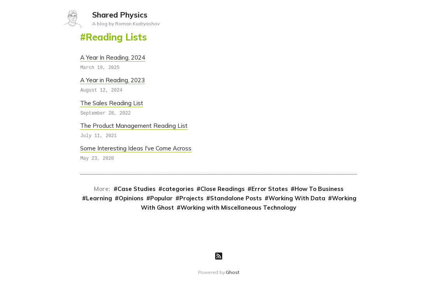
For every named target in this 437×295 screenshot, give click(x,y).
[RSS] (218, 255)
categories (178, 188)
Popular (161, 197)
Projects (191, 197)
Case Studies (137, 188)
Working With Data (297, 197)
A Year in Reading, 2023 (112, 80)
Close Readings (222, 188)
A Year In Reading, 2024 (112, 57)
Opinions (131, 197)
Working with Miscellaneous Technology (238, 207)
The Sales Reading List (111, 102)
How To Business (319, 188)
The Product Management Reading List (134, 125)
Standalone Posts (236, 197)
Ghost (232, 272)
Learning (99, 197)
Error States (269, 188)
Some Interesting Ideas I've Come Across (135, 148)
